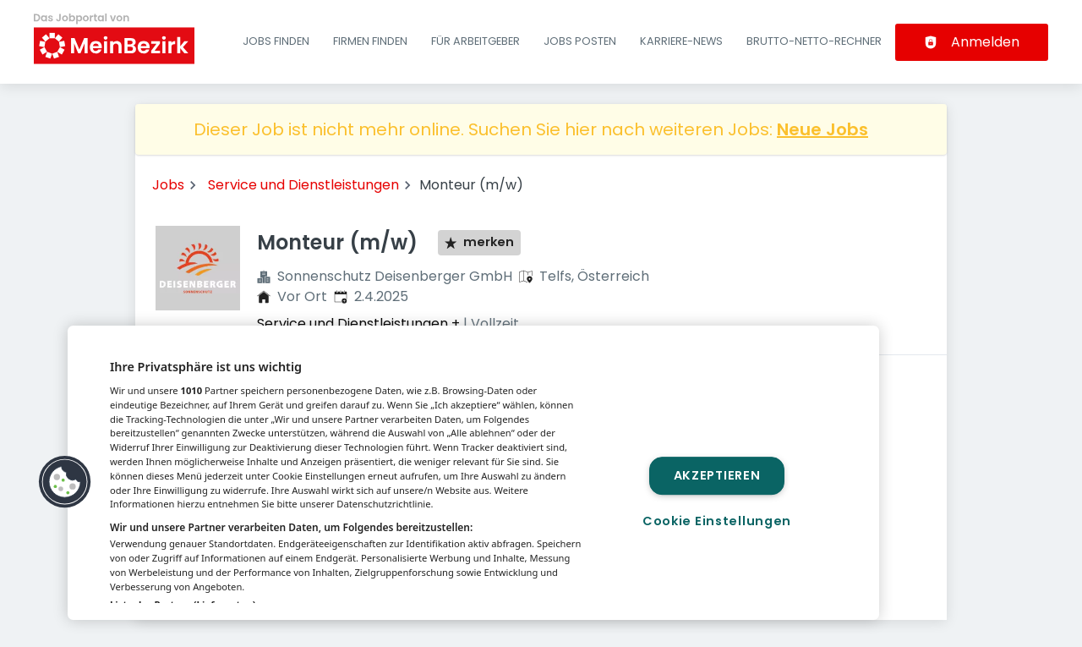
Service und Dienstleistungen (303, 185)
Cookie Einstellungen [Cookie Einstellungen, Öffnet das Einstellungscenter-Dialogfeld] (716, 521)
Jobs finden (276, 41)
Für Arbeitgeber (475, 41)
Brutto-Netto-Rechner (814, 41)
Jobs (168, 185)
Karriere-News (681, 41)
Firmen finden (370, 41)
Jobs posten (580, 41)
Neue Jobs (822, 129)
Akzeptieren (717, 476)
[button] (65, 482)
